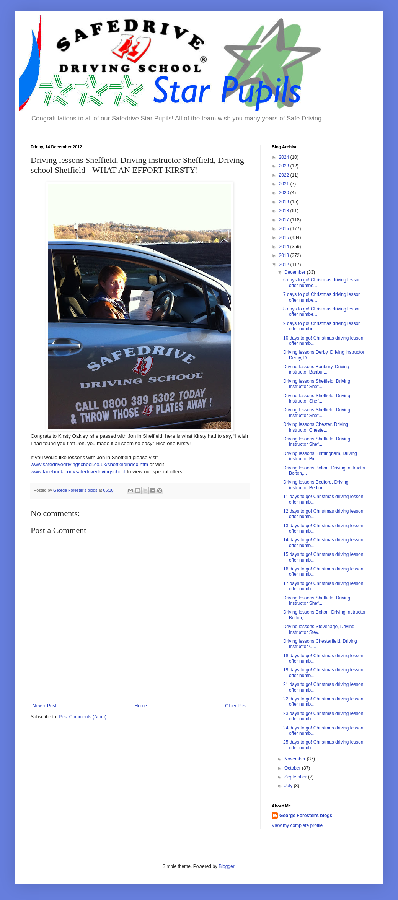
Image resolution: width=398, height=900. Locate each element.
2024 (284, 157)
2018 (284, 210)
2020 (284, 192)
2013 (284, 255)
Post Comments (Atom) (82, 717)
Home (141, 705)
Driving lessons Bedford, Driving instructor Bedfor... (316, 484)
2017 (284, 220)
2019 (284, 202)
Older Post (236, 705)
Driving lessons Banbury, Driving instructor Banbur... (316, 369)
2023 (284, 166)
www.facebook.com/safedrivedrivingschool (78, 471)
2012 (284, 264)
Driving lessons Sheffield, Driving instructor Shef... (316, 384)
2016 (284, 228)
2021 (284, 184)
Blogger (226, 866)
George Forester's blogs (305, 815)
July (289, 785)
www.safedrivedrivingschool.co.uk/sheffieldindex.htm (89, 464)
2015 (284, 237)
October (293, 768)
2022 (284, 175)
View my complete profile (297, 825)
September (296, 777)
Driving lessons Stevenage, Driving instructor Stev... (318, 629)
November (295, 759)
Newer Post (44, 705)
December (295, 272)
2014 (284, 246)
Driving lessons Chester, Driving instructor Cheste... (315, 427)
